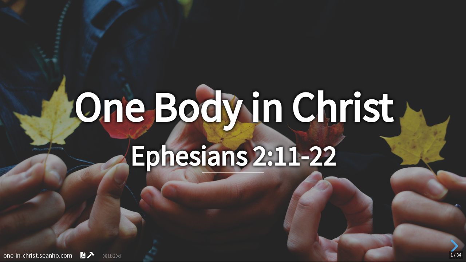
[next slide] (453, 246)
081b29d (111, 256)
